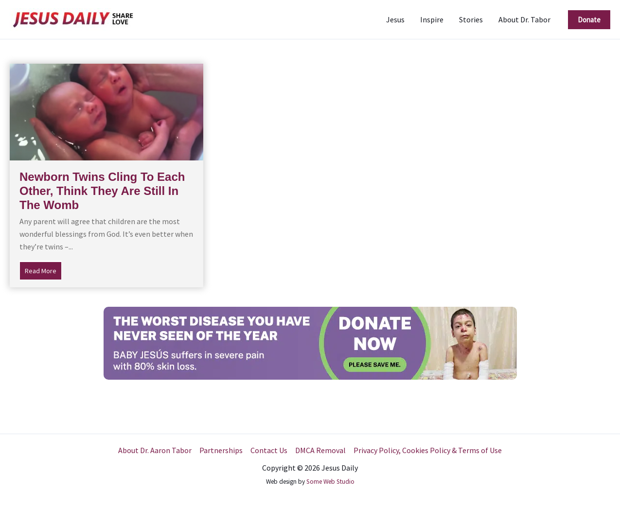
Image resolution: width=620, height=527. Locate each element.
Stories (471, 19)
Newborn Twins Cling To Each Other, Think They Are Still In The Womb (102, 190)
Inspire (431, 19)
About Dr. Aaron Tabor (155, 450)
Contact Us (268, 450)
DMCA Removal (320, 450)
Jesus (395, 19)
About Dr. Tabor (524, 19)
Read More (43, 269)
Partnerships (221, 450)
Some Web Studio (330, 481)
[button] (589, 19)
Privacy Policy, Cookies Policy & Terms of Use (428, 450)
